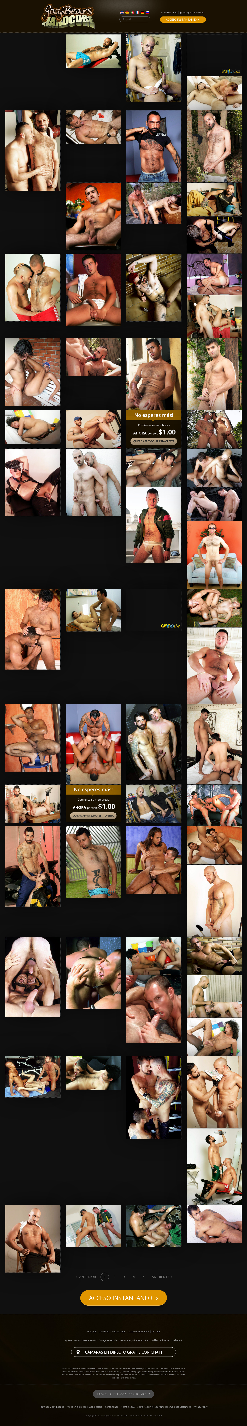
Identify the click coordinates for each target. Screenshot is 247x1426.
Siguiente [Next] (161, 1276)
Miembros (104, 1331)
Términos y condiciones (52, 1406)
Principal (91, 1331)
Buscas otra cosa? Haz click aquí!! (123, 1394)
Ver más (156, 1331)
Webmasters (95, 1406)
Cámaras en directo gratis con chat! (123, 1352)
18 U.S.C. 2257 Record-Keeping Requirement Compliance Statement (156, 1406)
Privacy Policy (200, 1406)
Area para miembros (193, 12)
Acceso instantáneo (181, 19)
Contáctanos (111, 1406)
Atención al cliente (76, 1406)
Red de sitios (170, 12)
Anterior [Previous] (87, 1276)
